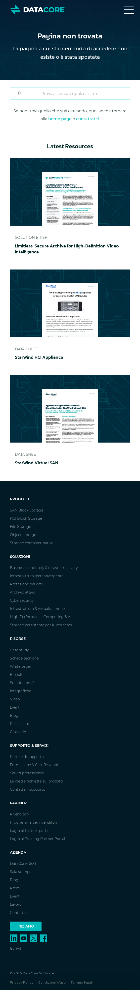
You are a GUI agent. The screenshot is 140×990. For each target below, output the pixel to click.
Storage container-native (31, 543)
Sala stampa (20, 872)
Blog (14, 715)
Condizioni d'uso (52, 982)
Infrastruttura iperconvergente (36, 576)
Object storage (23, 535)
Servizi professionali (27, 773)
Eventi (15, 707)
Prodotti (19, 499)
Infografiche (20, 691)
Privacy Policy (21, 982)
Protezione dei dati (26, 584)
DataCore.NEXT (23, 863)
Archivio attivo (22, 592)
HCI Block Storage (26, 518)
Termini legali (82, 982)
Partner (18, 803)
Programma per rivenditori (33, 822)
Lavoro (16, 904)
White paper (20, 666)
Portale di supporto (27, 756)
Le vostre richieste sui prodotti (36, 781)
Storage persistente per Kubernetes (41, 625)
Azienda (18, 852)
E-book (16, 674)
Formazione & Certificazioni (34, 765)
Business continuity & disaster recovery (44, 568)
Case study (19, 650)
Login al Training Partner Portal (37, 839)
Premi (15, 888)
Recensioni (19, 723)
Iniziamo (25, 926)
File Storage (20, 526)
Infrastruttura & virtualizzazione (37, 608)
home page (60, 119)
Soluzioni (20, 556)
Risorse (18, 638)
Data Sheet (26, 349)
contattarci (87, 119)
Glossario (18, 732)
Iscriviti (16, 948)
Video (15, 699)
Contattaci (19, 912)
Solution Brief (31, 237)
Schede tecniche (24, 658)
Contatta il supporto (27, 789)
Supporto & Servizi (29, 745)
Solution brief (22, 683)
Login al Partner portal (29, 830)
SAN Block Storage (26, 510)
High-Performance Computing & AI (40, 617)
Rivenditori (19, 814)
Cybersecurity (22, 600)
